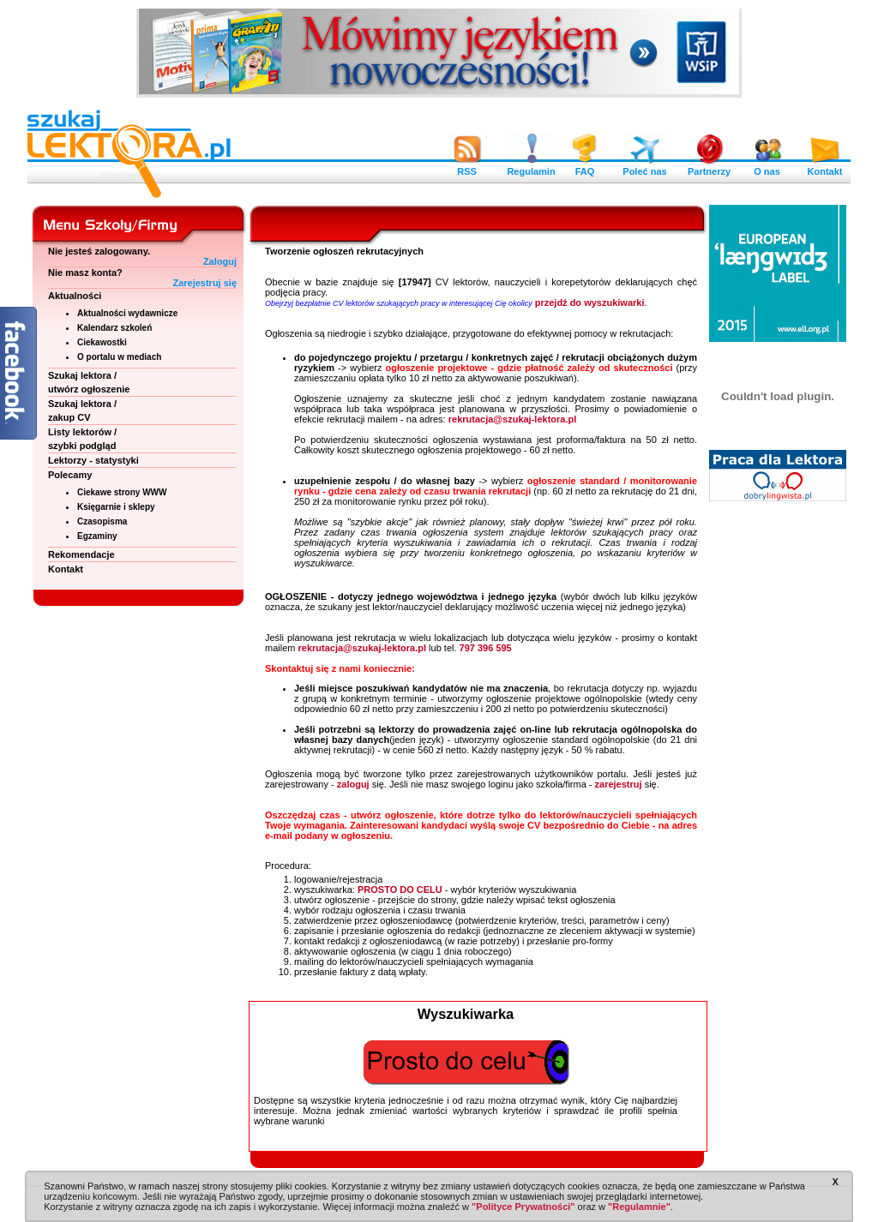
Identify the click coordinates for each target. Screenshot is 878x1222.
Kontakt (824, 167)
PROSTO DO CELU (400, 889)
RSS (467, 167)
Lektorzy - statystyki (93, 460)
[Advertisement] (777, 771)
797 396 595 (486, 648)
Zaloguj (220, 261)
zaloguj (353, 784)
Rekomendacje (81, 554)
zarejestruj (618, 784)
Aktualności (74, 296)
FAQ (584, 167)
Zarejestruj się (204, 283)
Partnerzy (709, 167)
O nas (767, 167)
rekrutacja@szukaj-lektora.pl (512, 419)
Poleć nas (644, 167)
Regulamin (531, 167)
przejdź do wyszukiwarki (590, 302)
